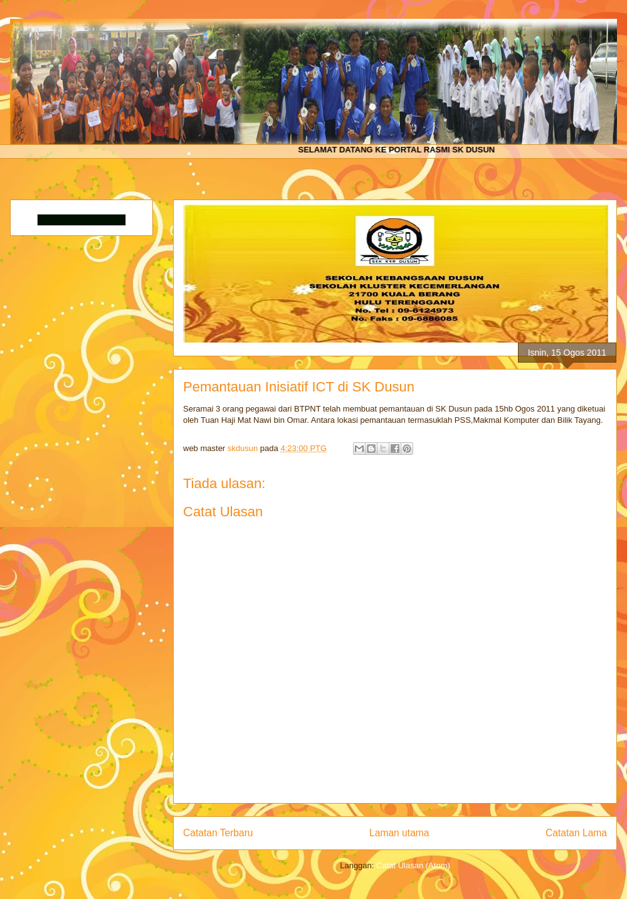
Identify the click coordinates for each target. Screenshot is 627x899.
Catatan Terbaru (218, 832)
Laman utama (399, 832)
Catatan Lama (576, 832)
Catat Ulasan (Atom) (413, 865)
